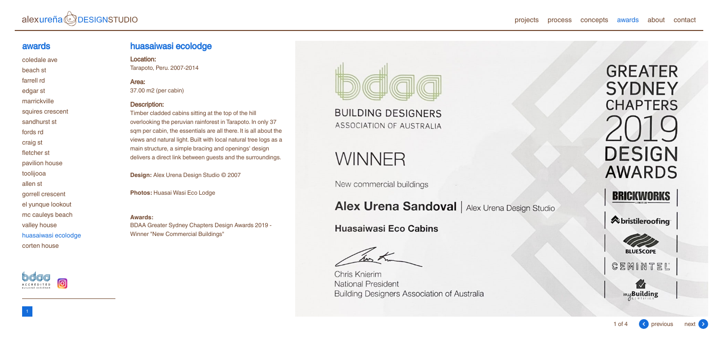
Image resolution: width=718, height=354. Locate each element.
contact (685, 19)
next (696, 324)
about (656, 19)
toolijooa (34, 173)
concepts (594, 19)
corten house (40, 245)
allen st (32, 183)
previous (656, 324)
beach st (34, 69)
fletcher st (36, 152)
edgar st (33, 90)
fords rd (32, 131)
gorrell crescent (43, 193)
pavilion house (42, 162)
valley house (39, 224)
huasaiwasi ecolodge (51, 235)
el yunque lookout (46, 204)
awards (627, 19)
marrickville (38, 100)
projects (527, 19)
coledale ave (39, 59)
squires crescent (45, 111)
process (560, 19)
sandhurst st (39, 121)
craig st (32, 142)
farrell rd (33, 80)
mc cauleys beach (47, 214)
